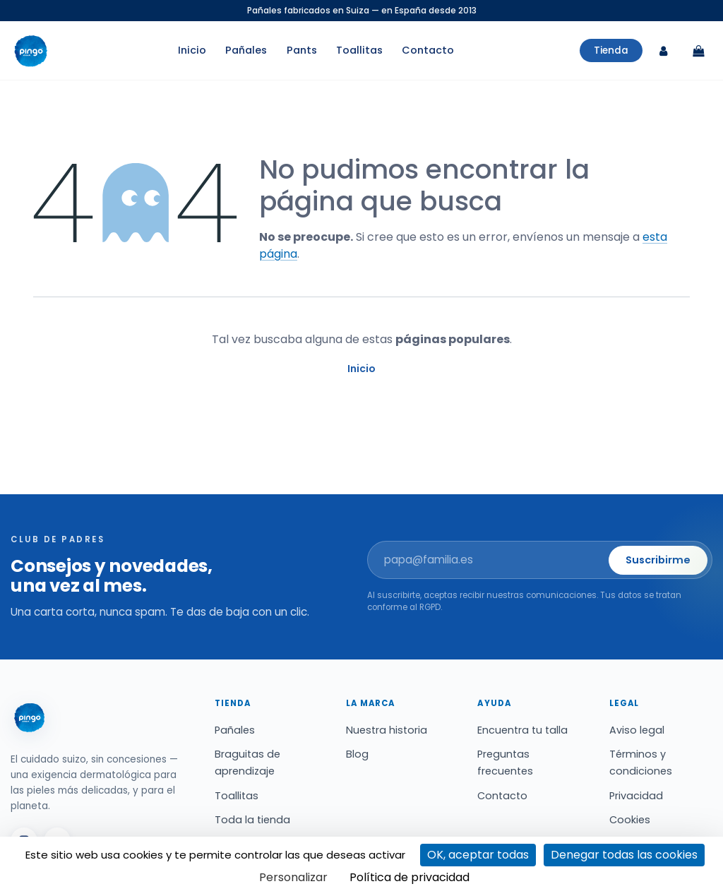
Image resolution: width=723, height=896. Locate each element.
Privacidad (636, 796)
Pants (302, 51)
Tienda (611, 50)
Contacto (428, 51)
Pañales (246, 51)
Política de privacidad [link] (409, 877)
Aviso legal (636, 730)
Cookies (629, 820)
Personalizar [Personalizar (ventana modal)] (293, 877)
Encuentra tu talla (522, 730)
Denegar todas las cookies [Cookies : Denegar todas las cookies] (624, 855)
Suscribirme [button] (658, 560)
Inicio (192, 51)
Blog (357, 754)
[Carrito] (698, 51)
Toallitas (359, 51)
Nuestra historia (386, 730)
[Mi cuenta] (663, 51)
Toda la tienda (252, 820)
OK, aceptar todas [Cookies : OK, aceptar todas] (478, 855)
